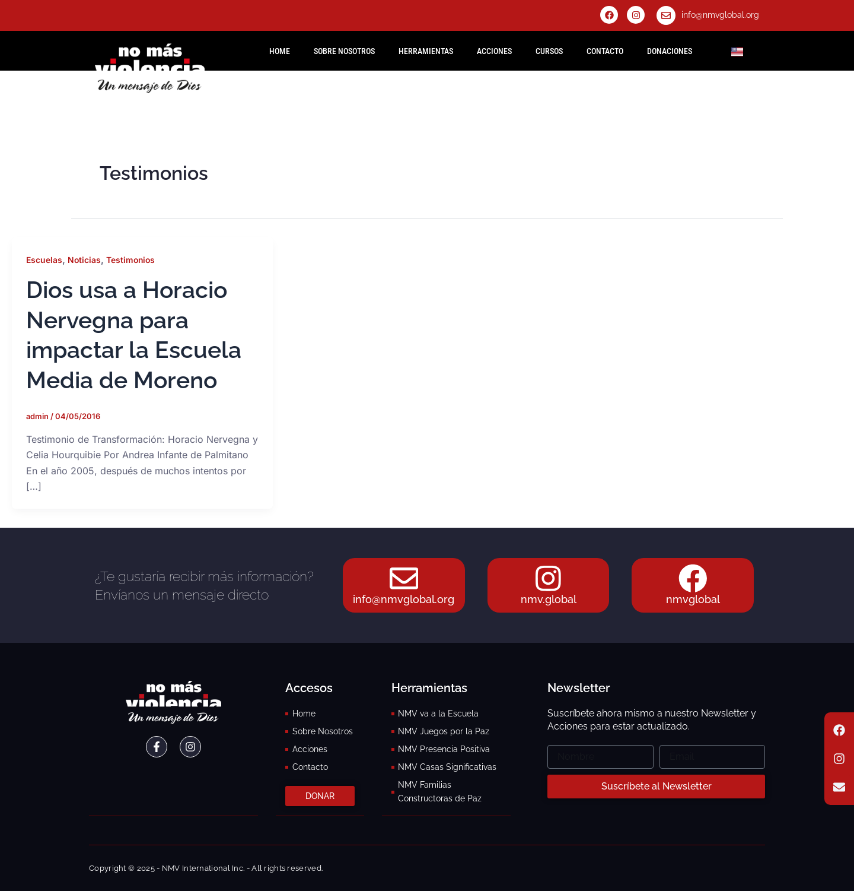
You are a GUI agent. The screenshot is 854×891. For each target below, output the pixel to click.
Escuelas (44, 260)
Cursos (549, 51)
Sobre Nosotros (344, 51)
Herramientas (426, 51)
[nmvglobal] (693, 578)
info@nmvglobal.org (720, 15)
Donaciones (669, 51)
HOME (279, 51)
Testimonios (132, 260)
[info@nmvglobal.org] (666, 15)
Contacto (605, 51)
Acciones (494, 51)
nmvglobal (693, 600)
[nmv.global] (548, 578)
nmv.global (548, 600)
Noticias (84, 260)
